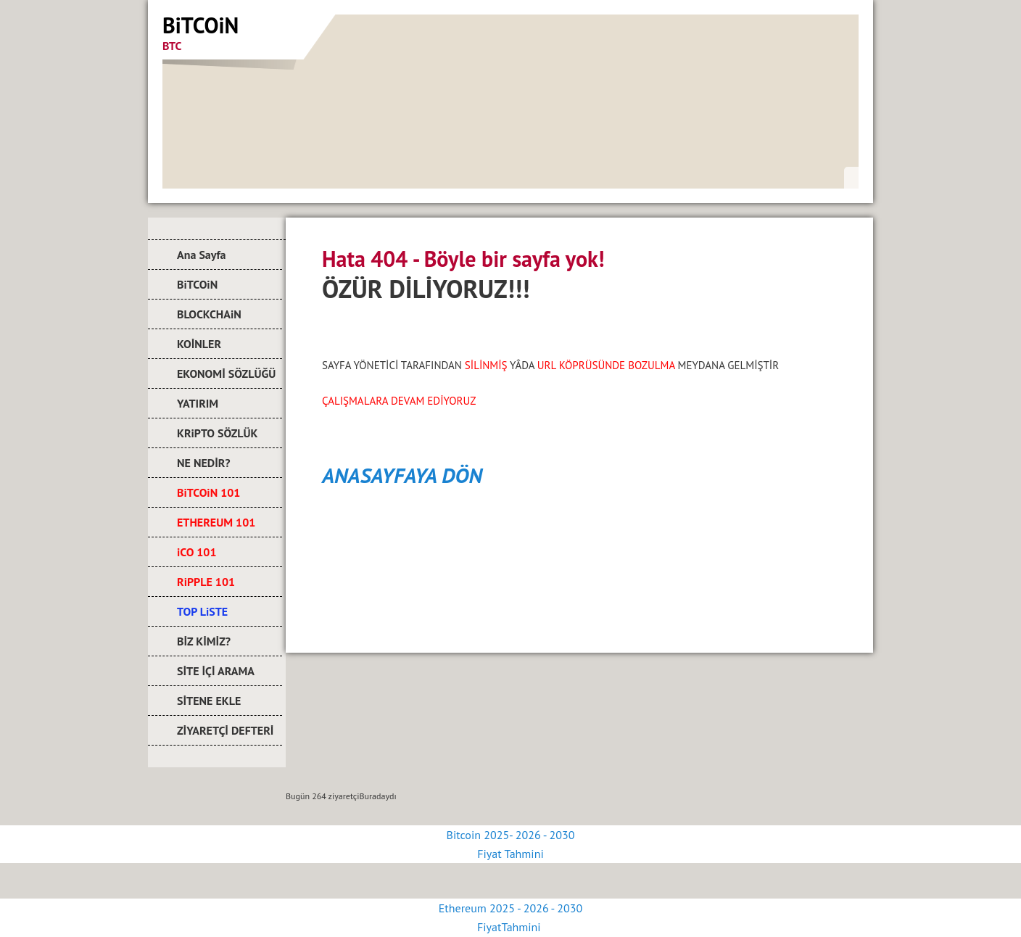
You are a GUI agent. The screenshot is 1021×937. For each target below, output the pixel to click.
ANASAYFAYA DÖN (402, 475)
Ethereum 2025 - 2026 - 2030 (510, 908)
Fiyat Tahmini (510, 853)
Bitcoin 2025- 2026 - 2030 (511, 834)
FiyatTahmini (510, 927)
